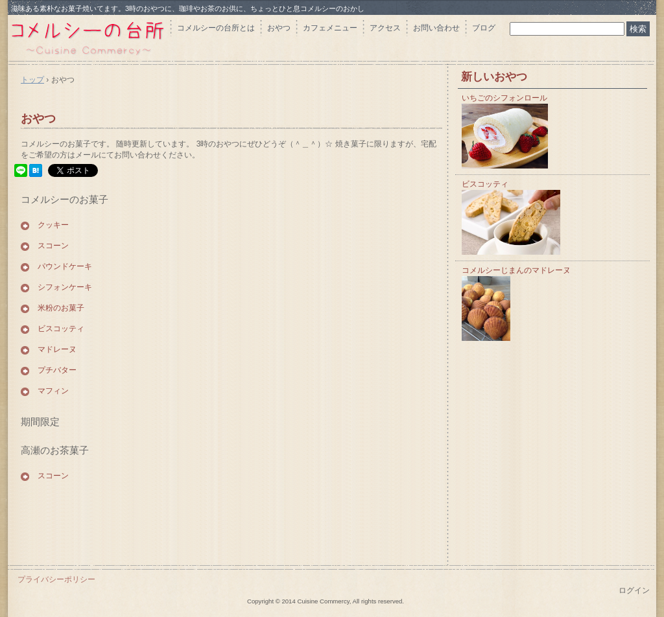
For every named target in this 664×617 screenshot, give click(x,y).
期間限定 (40, 421)
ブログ (483, 27)
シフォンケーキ (65, 287)
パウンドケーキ (65, 266)
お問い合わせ (436, 27)
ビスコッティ (61, 328)
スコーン (53, 245)
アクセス (385, 27)
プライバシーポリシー (56, 579)
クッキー (53, 224)
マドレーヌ (57, 349)
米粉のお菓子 (61, 307)
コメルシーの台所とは (216, 27)
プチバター (57, 370)
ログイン (634, 590)
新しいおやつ (494, 77)
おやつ (278, 27)
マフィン (53, 390)
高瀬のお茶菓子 (55, 450)
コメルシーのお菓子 (64, 199)
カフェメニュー (330, 27)
